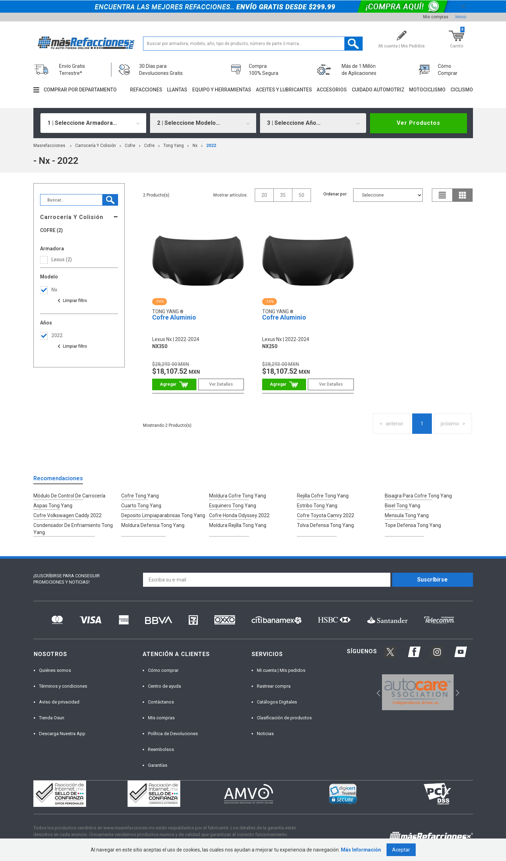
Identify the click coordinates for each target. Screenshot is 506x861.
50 (301, 195)
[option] (417, 692)
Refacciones (146, 89)
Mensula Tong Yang (407, 515)
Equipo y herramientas (221, 89)
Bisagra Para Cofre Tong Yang (418, 496)
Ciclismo (461, 89)
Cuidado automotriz (378, 89)
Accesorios (332, 89)
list (442, 195)
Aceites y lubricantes (284, 89)
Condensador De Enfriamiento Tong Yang (73, 528)
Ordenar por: (335, 194)
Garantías (157, 765)
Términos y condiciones (63, 686)
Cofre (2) (51, 230)
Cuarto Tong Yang (141, 505)
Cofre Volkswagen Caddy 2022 (67, 515)
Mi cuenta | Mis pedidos (281, 670)
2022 (211, 145)
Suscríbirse (432, 579)
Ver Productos (418, 123)
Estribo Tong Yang (317, 505)
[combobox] (93, 123)
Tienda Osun (51, 717)
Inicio (460, 16)
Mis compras (435, 16)
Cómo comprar (163, 670)
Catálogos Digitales (277, 702)
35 (283, 195)
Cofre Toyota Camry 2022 (325, 515)
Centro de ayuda (164, 686)
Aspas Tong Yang (52, 505)
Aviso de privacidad (59, 702)
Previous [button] (376, 692)
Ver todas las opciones (72, 300)
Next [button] (456, 692)
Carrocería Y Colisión (95, 145)
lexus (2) (61, 259)
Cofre (130, 145)
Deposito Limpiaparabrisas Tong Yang (163, 515)
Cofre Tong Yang (140, 496)
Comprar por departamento (80, 89)
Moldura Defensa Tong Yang (152, 525)
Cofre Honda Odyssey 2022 (239, 515)
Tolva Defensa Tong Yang (325, 525)
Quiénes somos (55, 670)
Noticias (265, 733)
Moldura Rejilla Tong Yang (237, 525)
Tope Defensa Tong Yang (413, 525)
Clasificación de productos (284, 717)
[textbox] (253, 44)
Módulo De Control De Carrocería (69, 496)
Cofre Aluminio (174, 317)
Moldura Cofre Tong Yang (237, 496)
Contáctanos (161, 702)
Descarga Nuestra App (62, 733)
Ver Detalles (221, 384)
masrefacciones (49, 145)
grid (462, 195)
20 (264, 195)
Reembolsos (161, 749)
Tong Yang (173, 145)
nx (195, 145)
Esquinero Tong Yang (232, 505)
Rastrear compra (274, 686)
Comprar (174, 384)
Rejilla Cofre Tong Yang (323, 496)
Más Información (361, 850)
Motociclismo (427, 89)
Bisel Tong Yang (402, 505)
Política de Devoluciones (173, 733)
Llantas (177, 89)
